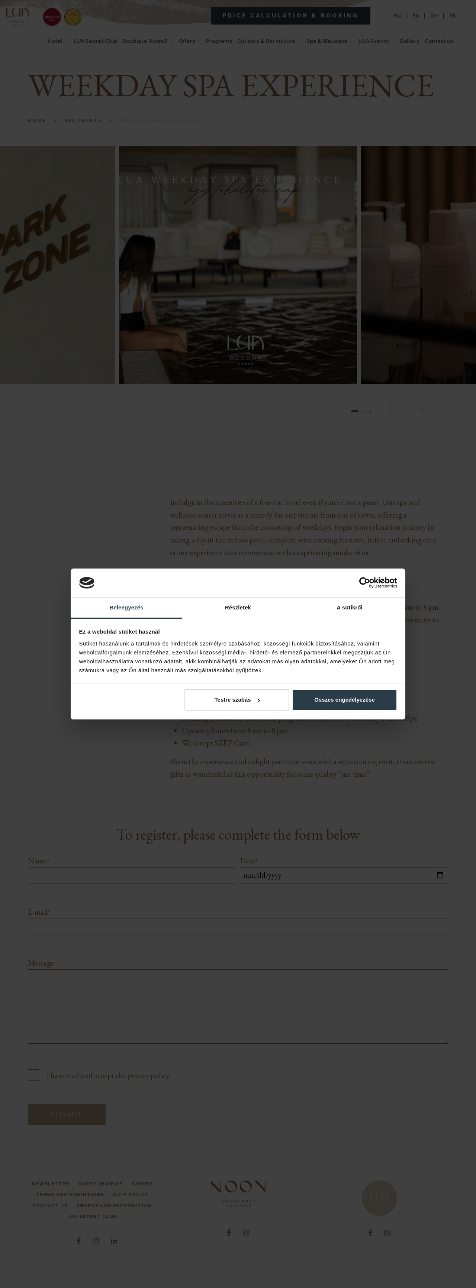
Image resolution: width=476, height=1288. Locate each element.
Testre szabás (237, 699)
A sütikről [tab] (350, 607)
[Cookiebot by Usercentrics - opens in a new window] (364, 583)
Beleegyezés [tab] (126, 607)
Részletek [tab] (238, 607)
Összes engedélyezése (344, 699)
